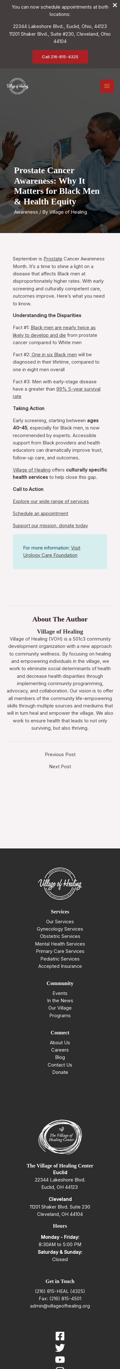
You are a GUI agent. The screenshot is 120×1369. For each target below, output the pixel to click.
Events (60, 993)
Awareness (26, 212)
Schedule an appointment (40, 513)
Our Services (60, 922)
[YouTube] (60, 1360)
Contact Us (60, 1065)
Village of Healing (32, 470)
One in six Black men (53, 355)
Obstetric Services (60, 936)
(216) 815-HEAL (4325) (60, 1291)
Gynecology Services (60, 929)
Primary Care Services (60, 951)
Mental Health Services (60, 944)
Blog (60, 1057)
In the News (60, 1001)
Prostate (53, 259)
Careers (60, 1050)
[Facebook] (60, 1336)
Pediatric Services (60, 959)
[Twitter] (60, 1348)
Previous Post (60, 754)
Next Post (60, 766)
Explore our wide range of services (51, 501)
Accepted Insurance (60, 966)
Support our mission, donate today (50, 525)
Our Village (60, 1008)
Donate (60, 1072)
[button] (60, 57)
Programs (60, 1015)
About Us (60, 1043)
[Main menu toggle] (107, 86)
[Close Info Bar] (115, 5)
